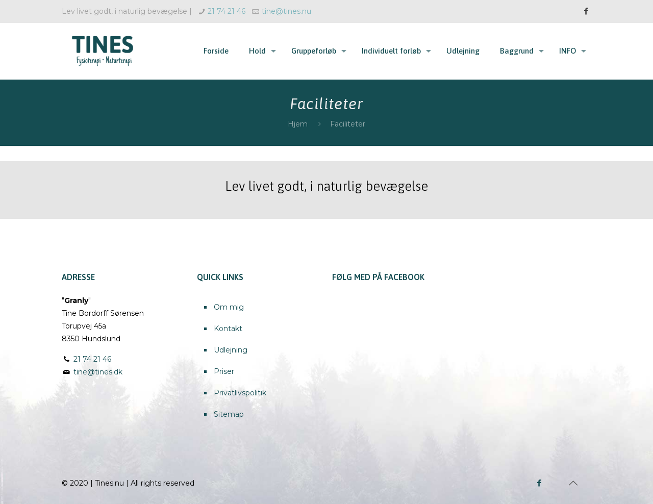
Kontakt (228, 328)
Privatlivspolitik (240, 392)
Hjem (298, 124)
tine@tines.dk (97, 371)
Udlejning (230, 350)
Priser (224, 371)
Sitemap (229, 414)
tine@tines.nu (286, 11)
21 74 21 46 (226, 11)
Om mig (229, 307)
